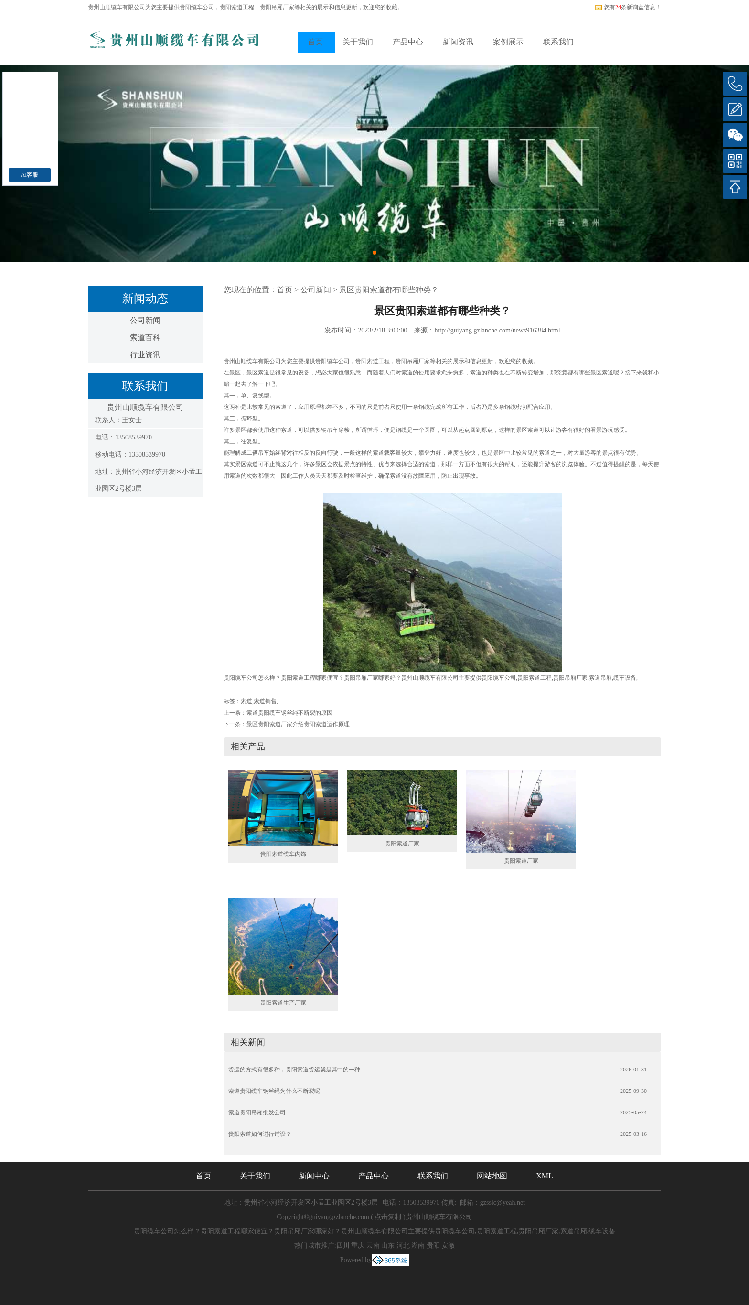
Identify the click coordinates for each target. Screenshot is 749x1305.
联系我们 (558, 42)
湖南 (418, 1245)
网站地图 (492, 1176)
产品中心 (408, 42)
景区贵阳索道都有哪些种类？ (389, 290)
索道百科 (145, 337)
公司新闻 (145, 320)
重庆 (357, 1245)
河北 (403, 1245)
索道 (246, 701)
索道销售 (265, 701)
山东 (388, 1245)
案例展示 (508, 42)
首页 (315, 42)
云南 (373, 1245)
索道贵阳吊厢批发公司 (257, 1112)
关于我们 (357, 42)
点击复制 (387, 1216)
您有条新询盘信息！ (628, 7)
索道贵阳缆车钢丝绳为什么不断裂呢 (274, 1091)
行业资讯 (145, 355)
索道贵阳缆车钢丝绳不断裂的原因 (289, 712)
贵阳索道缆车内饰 (283, 854)
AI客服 (30, 174)
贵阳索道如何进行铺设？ (259, 1134)
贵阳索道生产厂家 (283, 1002)
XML (544, 1176)
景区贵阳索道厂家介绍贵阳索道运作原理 (298, 724)
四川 (343, 1245)
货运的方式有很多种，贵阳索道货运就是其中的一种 (294, 1069)
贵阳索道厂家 (402, 843)
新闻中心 (314, 1176)
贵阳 (433, 1245)
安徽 (448, 1245)
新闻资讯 (458, 42)
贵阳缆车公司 (197, 7)
